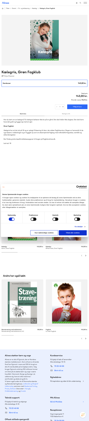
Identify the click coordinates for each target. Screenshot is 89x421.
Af (2, 76)
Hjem (3, 8)
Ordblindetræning (11, 360)
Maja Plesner (9, 76)
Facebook (62, 401)
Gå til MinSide (56, 371)
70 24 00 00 (59, 390)
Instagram (57, 401)
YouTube (66, 401)
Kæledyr (34, 8)
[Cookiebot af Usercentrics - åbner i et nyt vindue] (78, 187)
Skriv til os (58, 340)
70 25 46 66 (59, 335)
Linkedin (71, 401)
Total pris (84, 93)
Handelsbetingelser (36, 415)
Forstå (23, 360)
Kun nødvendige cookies (44, 233)
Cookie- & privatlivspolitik (22, 415)
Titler (8, 8)
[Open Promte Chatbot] (83, 415)
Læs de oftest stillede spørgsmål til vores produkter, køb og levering (20, 393)
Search (80, 3)
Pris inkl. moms (76, 100)
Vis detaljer (79, 227)
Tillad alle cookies (73, 233)
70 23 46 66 (14, 377)
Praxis (7, 358)
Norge (27, 358)
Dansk (14, 8)
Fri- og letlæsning (24, 8)
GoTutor (13, 358)
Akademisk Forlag (30, 355)
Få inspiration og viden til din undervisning (65, 350)
